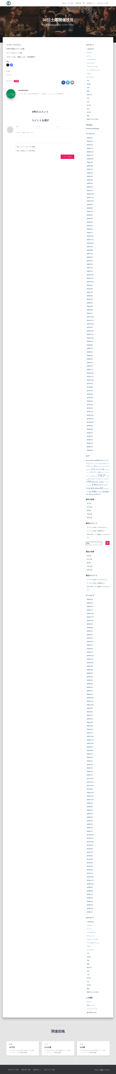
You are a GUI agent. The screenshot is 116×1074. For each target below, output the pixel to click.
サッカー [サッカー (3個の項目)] (88, 469)
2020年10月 (90, 338)
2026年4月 (90, 137)
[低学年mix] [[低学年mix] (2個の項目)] (93, 460)
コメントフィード (92, 1009)
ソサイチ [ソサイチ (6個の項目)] (92, 472)
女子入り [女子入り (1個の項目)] (100, 491)
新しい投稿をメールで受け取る (26, 150)
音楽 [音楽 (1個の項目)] (100, 494)
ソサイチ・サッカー (92, 66)
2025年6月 (90, 173)
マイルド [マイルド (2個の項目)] (105, 479)
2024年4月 (90, 222)
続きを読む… (24, 1052)
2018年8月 (90, 429)
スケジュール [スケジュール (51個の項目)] (97, 469)
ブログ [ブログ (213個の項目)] (101, 475)
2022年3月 (90, 306)
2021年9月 (90, 327)
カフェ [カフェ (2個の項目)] (103, 466)
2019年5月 (90, 397)
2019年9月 (90, 383)
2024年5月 (90, 218)
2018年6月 (90, 436)
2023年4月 (90, 260)
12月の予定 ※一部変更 (94, 534)
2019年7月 (90, 390)
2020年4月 (90, 359)
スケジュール (90, 63)
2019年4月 (90, 401)
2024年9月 (90, 204)
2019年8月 (90, 387)
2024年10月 (90, 201)
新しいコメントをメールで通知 (26, 146)
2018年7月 (90, 432)
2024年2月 (90, 229)
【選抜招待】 (90, 49)
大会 (88, 101)
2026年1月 (90, 148)
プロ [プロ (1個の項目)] (107, 476)
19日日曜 (89, 514)
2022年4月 (90, 303)
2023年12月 (90, 236)
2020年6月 (90, 352)
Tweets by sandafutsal (92, 128)
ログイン (89, 1001)
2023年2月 (90, 267)
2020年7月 (90, 348)
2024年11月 (90, 197)
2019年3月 (90, 404)
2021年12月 (90, 317)
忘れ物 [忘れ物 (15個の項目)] (105, 492)
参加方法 (89, 94)
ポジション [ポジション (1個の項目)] (100, 479)
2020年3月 (90, 362)
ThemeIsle (107, 1070)
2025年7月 (90, 169)
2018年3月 (90, 447)
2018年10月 (90, 422)
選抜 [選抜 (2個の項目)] (97, 494)
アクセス (89, 52)
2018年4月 (90, 443)
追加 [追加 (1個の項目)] (95, 494)
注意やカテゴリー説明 (67, 3)
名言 (88, 98)
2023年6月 (90, 257)
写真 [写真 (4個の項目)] (95, 488)
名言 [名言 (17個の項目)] (101, 488)
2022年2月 (90, 310)
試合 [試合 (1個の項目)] (93, 494)
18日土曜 (89, 517)
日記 (88, 108)
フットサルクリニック (93, 70)
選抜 (88, 115)
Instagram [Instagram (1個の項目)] (88, 460)
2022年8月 (90, 289)
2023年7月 (90, 253)
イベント (89, 56)
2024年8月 (90, 208)
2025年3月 (90, 183)
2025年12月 (90, 152)
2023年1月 (90, 271)
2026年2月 (90, 145)
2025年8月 (90, 166)
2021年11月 (90, 320)
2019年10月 (90, 380)
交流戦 (89, 84)
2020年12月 (90, 331)
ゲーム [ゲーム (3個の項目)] (107, 466)
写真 (88, 87)
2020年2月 (90, 366)
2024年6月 (90, 215)
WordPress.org (91, 1012)
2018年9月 (90, 425)
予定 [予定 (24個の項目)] (89, 481)
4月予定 (89, 503)
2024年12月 (90, 194)
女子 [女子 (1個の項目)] (97, 491)
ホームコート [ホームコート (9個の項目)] (93, 479)
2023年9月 (90, 246)
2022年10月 (90, 282)
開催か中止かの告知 (92, 119)
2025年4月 (90, 180)
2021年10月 (90, 324)
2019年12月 (90, 373)
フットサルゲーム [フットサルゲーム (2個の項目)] (92, 476)
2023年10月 (90, 243)
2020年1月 (90, 369)
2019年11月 (90, 376)
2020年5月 (90, 355)
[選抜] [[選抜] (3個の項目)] (98, 460)
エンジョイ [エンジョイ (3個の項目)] (95, 463)
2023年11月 (90, 239)
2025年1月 (90, 190)
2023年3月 (90, 264)
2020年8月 (90, 345)
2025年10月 (90, 159)
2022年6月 (90, 296)
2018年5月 (90, 439)
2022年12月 (90, 275)
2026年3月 (90, 141)
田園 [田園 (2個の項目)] (90, 494)
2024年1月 (90, 232)
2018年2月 (90, 450)
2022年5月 (90, 299)
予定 (88, 80)
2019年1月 (90, 411)
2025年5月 (90, 176)
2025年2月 (90, 187)
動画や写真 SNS (80, 3)
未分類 (16, 81)
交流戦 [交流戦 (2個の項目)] (93, 481)
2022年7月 (90, 292)
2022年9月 (90, 285)
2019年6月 (90, 394)
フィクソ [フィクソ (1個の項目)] (103, 472)
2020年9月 (90, 341)
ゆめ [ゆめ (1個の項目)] (105, 460)
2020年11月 (90, 334)
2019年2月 (90, 408)
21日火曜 (89, 507)
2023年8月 (90, 250)
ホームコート (90, 77)
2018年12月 (90, 415)
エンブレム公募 (91, 527)
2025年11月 (90, 155)
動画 (88, 91)
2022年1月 (90, 313)
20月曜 (89, 510)
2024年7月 (90, 211)
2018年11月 (90, 418)
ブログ (89, 73)
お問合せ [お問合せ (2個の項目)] (102, 460)
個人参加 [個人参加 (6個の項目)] (91, 488)
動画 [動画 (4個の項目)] (98, 488)
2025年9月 (90, 162)
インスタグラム (91, 59)
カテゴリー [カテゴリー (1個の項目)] (99, 466)
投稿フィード (90, 1005)
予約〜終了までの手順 (102, 3)
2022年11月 (90, 278)
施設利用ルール (91, 3)
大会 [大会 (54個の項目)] (94, 491)
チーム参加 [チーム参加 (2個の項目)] (98, 472)
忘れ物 (89, 105)
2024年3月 (90, 225)
